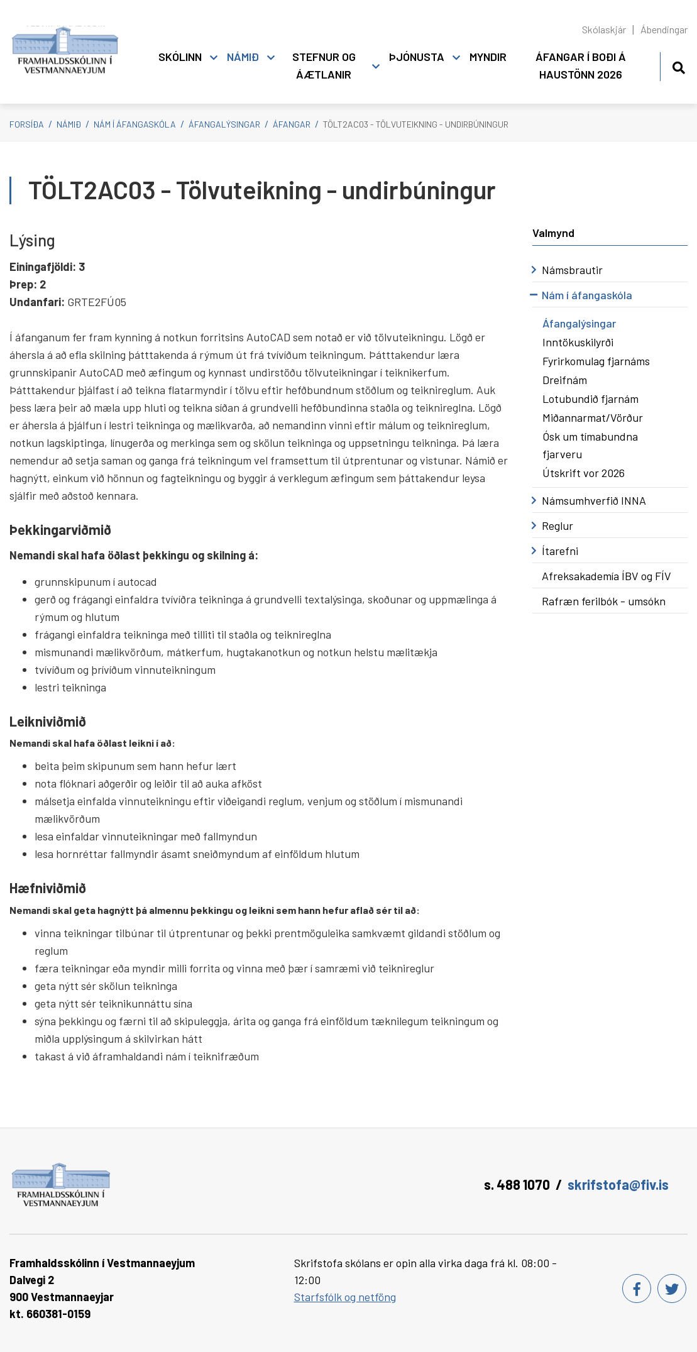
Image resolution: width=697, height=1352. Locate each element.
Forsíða (26, 124)
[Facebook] (636, 1288)
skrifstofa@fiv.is (618, 1184)
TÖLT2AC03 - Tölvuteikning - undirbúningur (415, 124)
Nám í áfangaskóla (135, 124)
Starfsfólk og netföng (345, 1297)
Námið (69, 124)
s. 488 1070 (517, 1184)
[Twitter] (671, 1288)
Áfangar (291, 124)
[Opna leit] (678, 65)
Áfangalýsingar (224, 124)
